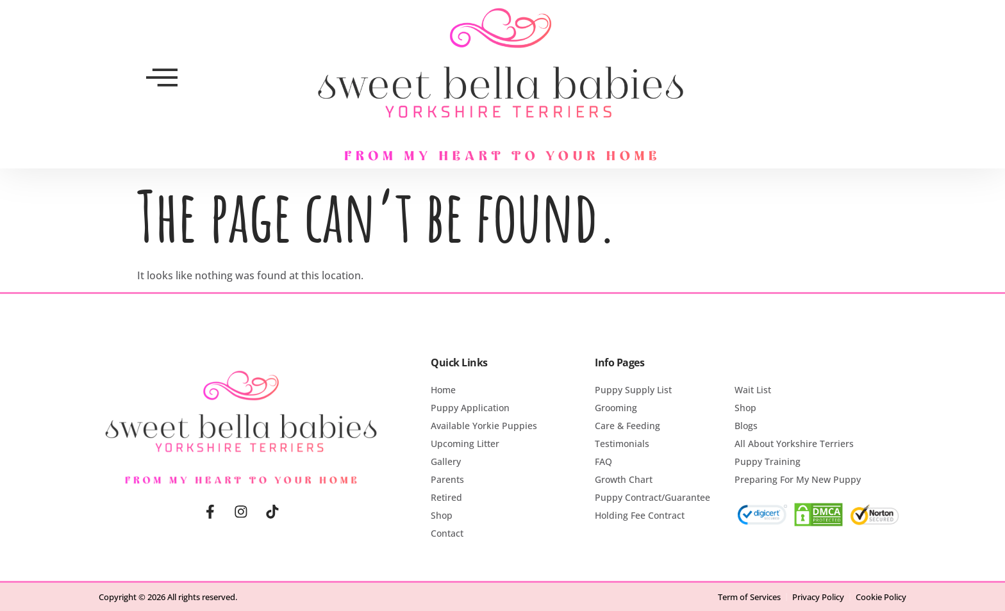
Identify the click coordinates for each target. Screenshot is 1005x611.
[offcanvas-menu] (162, 77)
